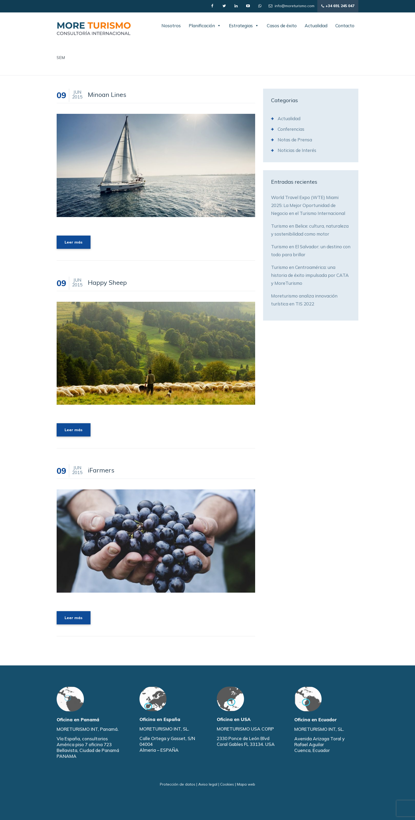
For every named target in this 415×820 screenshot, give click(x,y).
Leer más (74, 242)
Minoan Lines (107, 94)
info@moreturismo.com (291, 5)
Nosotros (171, 25)
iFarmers (101, 470)
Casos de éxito (282, 25)
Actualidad (316, 25)
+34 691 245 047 (337, 6)
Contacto (344, 25)
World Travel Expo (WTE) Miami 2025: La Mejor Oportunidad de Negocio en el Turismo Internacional (308, 205)
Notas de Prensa (295, 139)
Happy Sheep (107, 282)
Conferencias (291, 129)
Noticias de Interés (297, 150)
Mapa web (246, 784)
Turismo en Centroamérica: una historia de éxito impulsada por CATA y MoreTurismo (310, 275)
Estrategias (244, 25)
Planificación (205, 25)
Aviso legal (207, 784)
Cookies (227, 784)
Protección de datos (177, 784)
